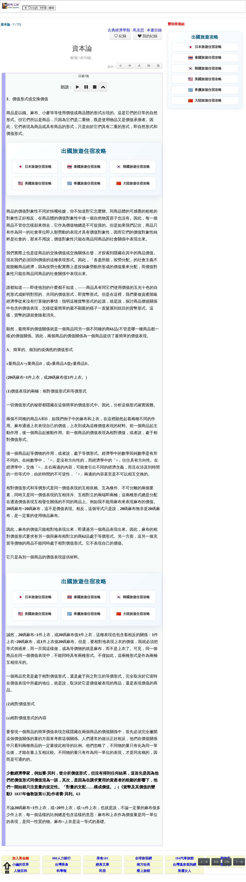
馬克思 (138, 30)
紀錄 (122, 36)
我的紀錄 (149, 36)
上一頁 (204, 861)
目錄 (226, 861)
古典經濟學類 (119, 30)
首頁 (216, 861)
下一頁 (239, 861)
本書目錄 (154, 30)
